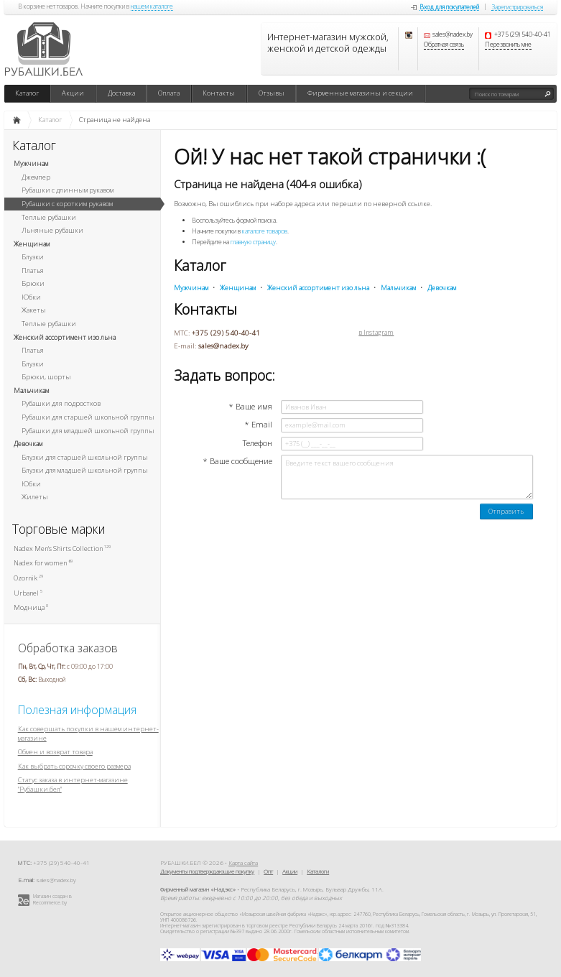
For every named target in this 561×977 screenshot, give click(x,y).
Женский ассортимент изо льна (65, 337)
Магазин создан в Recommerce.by (52, 899)
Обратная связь (444, 45)
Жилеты (35, 496)
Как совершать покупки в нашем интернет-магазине (88, 733)
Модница (31, 607)
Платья (33, 270)
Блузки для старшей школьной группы (85, 457)
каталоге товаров (264, 231)
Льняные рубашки (52, 230)
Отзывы (271, 93)
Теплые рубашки (49, 217)
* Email (258, 424)
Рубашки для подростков (61, 403)
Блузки (33, 256)
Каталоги (318, 871)
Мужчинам (31, 163)
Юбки (31, 297)
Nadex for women (43, 563)
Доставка (121, 93)
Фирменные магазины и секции (360, 93)
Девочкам (28, 443)
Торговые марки (59, 529)
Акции (73, 93)
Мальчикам (31, 390)
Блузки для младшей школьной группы (85, 470)
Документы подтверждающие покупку (207, 871)
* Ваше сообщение (237, 461)
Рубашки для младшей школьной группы (88, 430)
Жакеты (34, 310)
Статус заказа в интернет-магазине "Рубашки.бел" (73, 784)
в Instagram (376, 332)
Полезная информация (77, 710)
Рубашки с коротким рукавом (67, 203)
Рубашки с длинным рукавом (67, 190)
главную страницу (253, 242)
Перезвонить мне (508, 45)
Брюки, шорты (46, 376)
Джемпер (36, 177)
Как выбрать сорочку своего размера (74, 766)
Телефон (257, 443)
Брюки (33, 283)
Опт (268, 871)
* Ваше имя (250, 406)
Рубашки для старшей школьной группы (88, 417)
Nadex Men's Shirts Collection (62, 548)
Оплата (169, 93)
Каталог (27, 93)
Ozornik (28, 578)
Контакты (219, 93)
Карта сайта (243, 862)
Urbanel (28, 593)
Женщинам (32, 244)
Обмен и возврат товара (55, 751)
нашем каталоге (152, 7)
